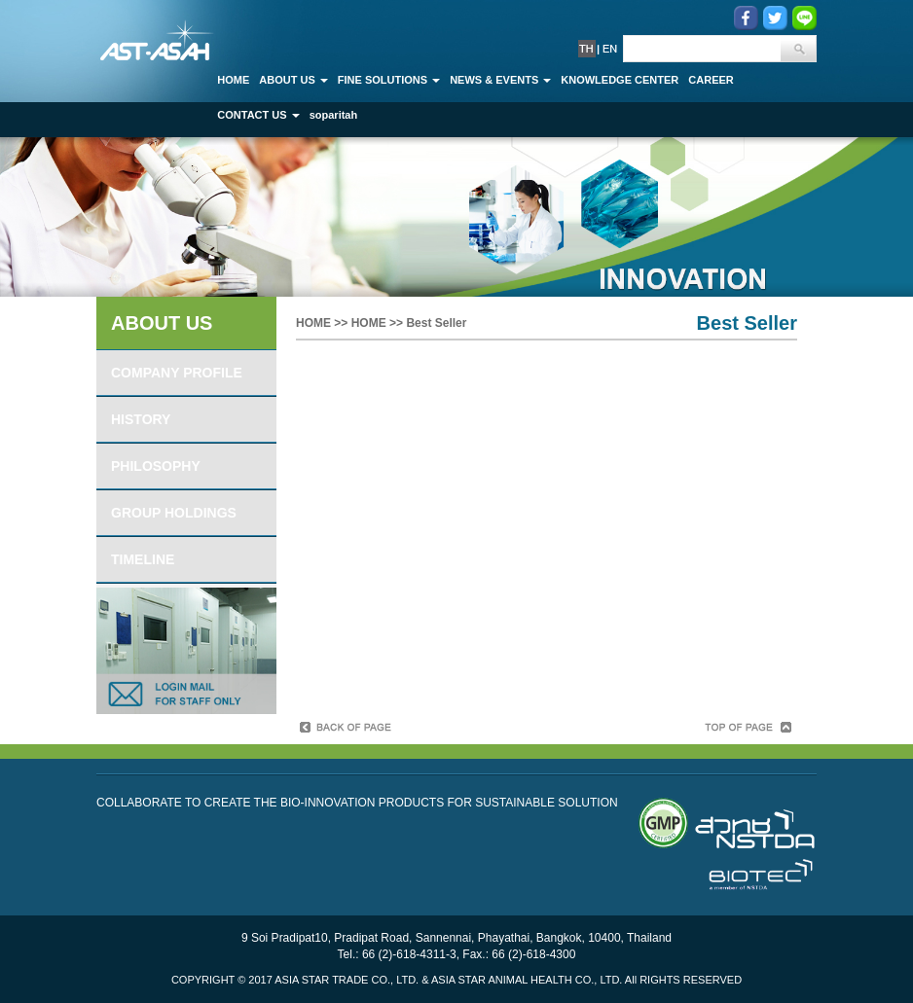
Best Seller (436, 323)
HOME (313, 323)
